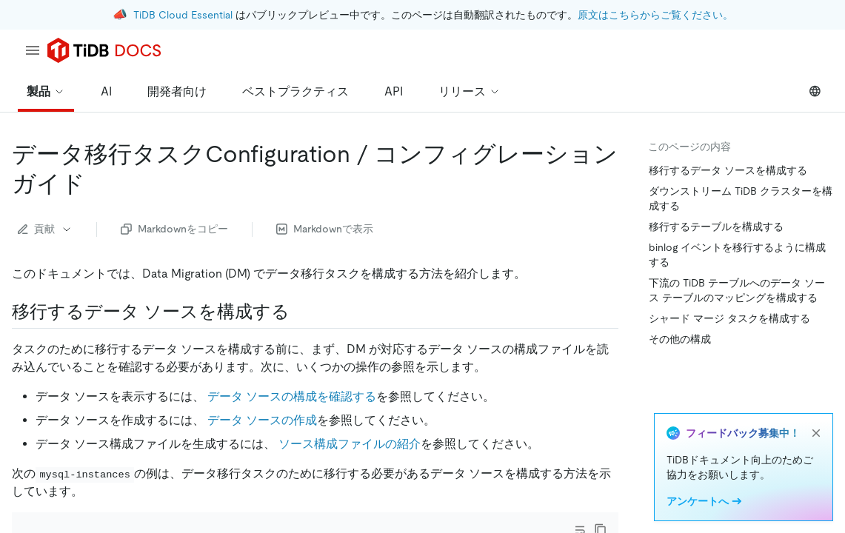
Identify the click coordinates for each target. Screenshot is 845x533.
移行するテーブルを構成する (716, 226)
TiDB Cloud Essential (183, 15)
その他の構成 (680, 339)
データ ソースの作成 (262, 420)
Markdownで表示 (324, 229)
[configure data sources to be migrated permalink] (301, 312)
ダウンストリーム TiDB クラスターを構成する (740, 198)
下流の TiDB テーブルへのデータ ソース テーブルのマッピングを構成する (737, 290)
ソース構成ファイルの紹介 (349, 444)
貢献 (45, 229)
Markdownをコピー (174, 229)
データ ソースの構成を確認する (291, 396)
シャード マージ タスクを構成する (729, 318)
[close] (816, 433)
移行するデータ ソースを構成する (728, 170)
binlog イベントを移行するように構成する (737, 254)
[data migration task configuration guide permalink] (97, 183)
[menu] (32, 50)
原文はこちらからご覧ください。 (655, 15)
